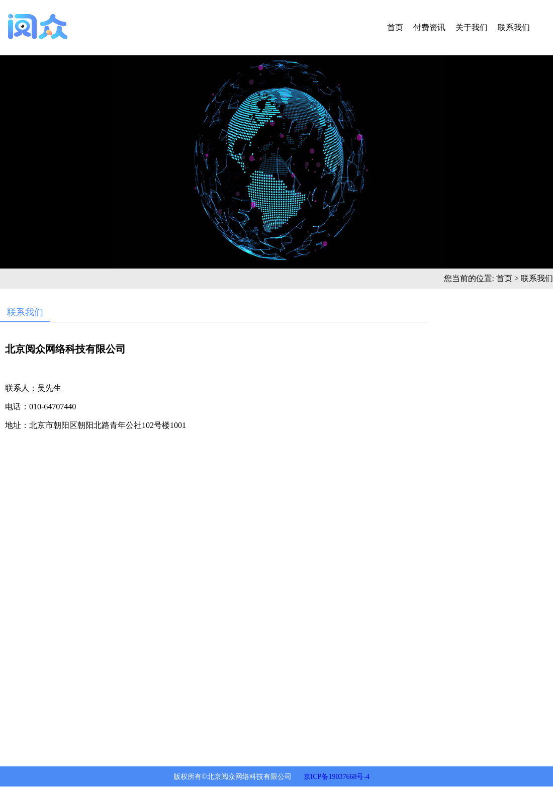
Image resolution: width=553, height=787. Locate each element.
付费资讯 (429, 27)
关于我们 (471, 27)
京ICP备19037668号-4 (337, 776)
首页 (395, 27)
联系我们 (514, 27)
